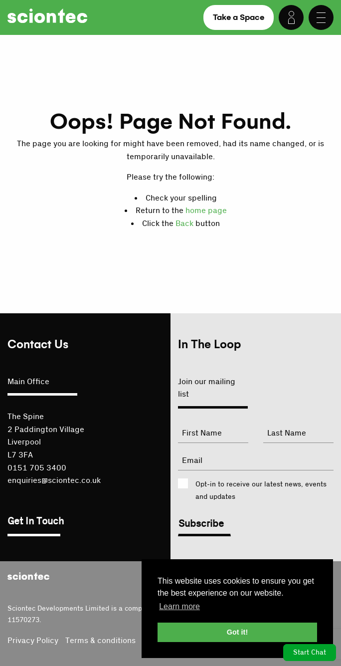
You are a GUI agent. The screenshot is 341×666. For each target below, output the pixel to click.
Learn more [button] (179, 606)
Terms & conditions (100, 640)
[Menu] (321, 17)
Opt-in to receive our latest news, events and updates (261, 490)
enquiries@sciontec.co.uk (54, 480)
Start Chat (309, 653)
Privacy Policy (32, 640)
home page (206, 210)
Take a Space (238, 17)
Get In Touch (35, 521)
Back (184, 223)
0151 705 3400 (36, 467)
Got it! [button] (237, 632)
